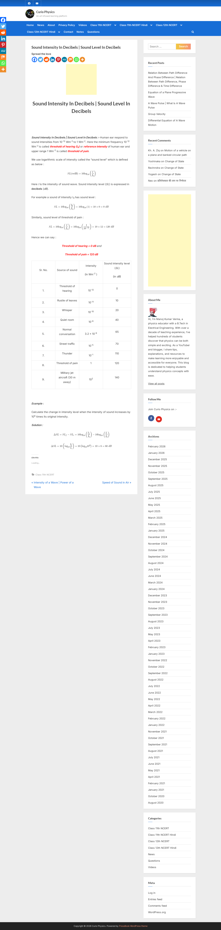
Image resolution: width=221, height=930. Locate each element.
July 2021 (153, 757)
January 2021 (156, 789)
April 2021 (154, 776)
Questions (93, 31)
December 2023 (157, 595)
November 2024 (157, 543)
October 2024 (156, 550)
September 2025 (158, 478)
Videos (82, 25)
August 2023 (155, 621)
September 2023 (158, 614)
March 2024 (155, 582)
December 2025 (157, 459)
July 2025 (154, 491)
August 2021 (155, 750)
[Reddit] (46, 59)
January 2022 (156, 724)
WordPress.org (157, 912)
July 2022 (154, 686)
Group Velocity (156, 114)
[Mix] (70, 59)
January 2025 (156, 530)
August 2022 (155, 679)
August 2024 (155, 563)
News (40, 25)
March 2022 (155, 712)
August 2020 (155, 802)
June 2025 (154, 498)
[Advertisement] (81, 79)
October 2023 (156, 608)
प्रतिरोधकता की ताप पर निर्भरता (171, 180)
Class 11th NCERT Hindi (133, 25)
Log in (151, 892)
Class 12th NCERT (166, 25)
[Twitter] (40, 59)
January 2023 (156, 653)
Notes (80, 31)
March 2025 (155, 517)
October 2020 (156, 796)
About (51, 25)
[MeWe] (64, 59)
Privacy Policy (66, 25)
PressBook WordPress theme (133, 926)
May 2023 (154, 634)
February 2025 (156, 524)
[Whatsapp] (76, 59)
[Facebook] (34, 59)
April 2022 (154, 705)
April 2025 (154, 511)
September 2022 (158, 673)
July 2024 (154, 569)
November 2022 (157, 660)
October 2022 (156, 666)
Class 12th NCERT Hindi (41, 31)
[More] (82, 59)
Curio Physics (45, 12)
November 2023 (157, 601)
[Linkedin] (52, 59)
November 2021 (157, 731)
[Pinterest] (58, 59)
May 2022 (154, 699)
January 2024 (156, 589)
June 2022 (154, 692)
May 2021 (154, 770)
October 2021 (156, 738)
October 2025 (156, 472)
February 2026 (156, 446)
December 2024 (157, 537)
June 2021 (154, 763)
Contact (68, 31)
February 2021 (156, 783)
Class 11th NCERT (100, 25)
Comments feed (157, 905)
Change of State (174, 161)
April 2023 (154, 640)
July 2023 (154, 627)
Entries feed (155, 899)
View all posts (156, 383)
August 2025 (155, 485)
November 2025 (157, 465)
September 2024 (158, 556)
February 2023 (156, 647)
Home (30, 25)
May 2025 (154, 504)
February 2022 (156, 718)
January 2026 (156, 452)
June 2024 (154, 575)
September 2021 (157, 744)
